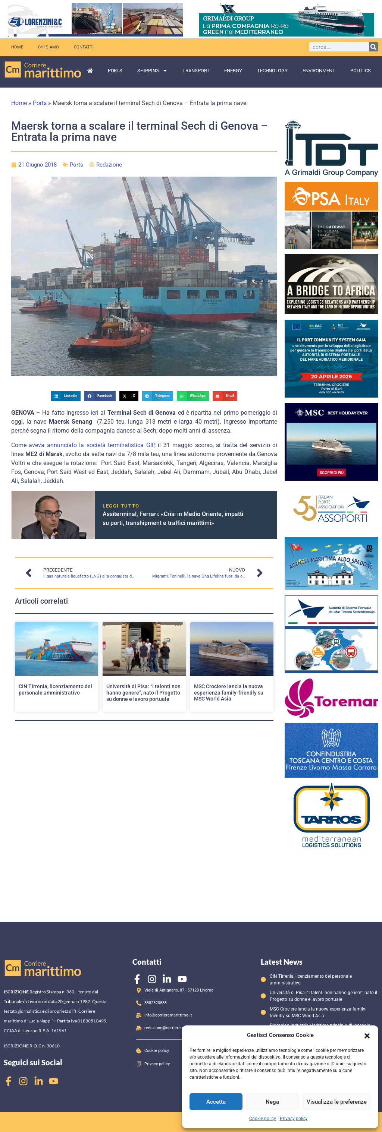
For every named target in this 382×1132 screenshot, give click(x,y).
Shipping (152, 70)
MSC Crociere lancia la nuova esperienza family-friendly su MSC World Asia (228, 692)
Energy (233, 70)
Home (17, 47)
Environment (319, 70)
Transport (195, 70)
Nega (272, 1101)
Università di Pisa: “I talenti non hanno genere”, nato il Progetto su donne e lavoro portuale (143, 692)
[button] (367, 1035)
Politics (360, 70)
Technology (272, 70)
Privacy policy (294, 1118)
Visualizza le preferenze (337, 1101)
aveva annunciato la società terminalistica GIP (91, 445)
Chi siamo (48, 47)
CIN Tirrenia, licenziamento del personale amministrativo (55, 689)
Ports (115, 70)
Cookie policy (262, 1118)
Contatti (84, 47)
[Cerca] (373, 46)
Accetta (216, 1101)
